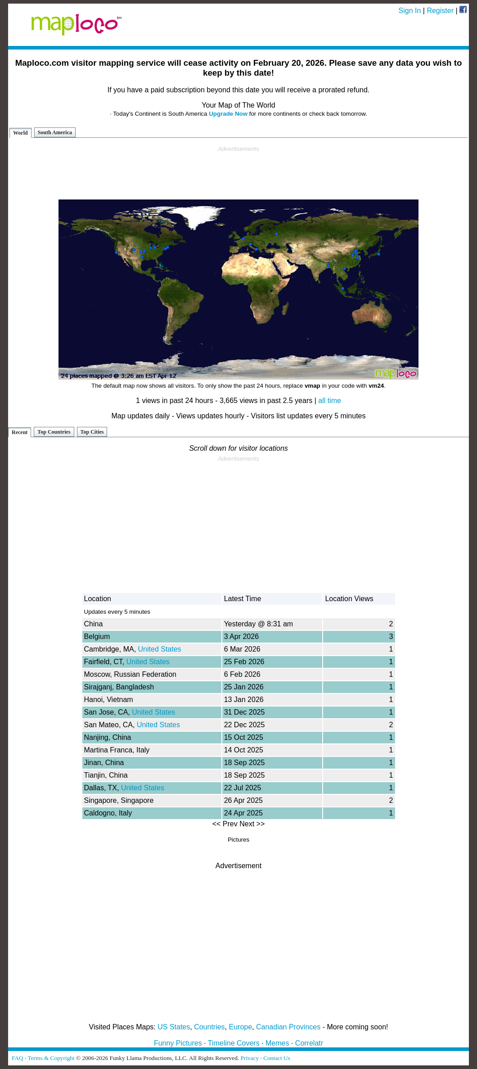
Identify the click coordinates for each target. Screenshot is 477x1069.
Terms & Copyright (50, 1058)
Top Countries (53, 432)
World (20, 133)
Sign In (410, 10)
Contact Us (276, 1058)
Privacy (250, 1058)
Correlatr (309, 1043)
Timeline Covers (234, 1043)
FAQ (17, 1058)
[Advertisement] (238, 173)
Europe (240, 1027)
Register (440, 10)
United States (159, 649)
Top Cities (92, 432)
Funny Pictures (178, 1043)
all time (329, 400)
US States (174, 1027)
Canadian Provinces (288, 1027)
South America (55, 132)
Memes (277, 1043)
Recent (19, 432)
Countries (209, 1027)
